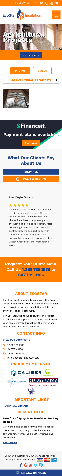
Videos (42, 70)
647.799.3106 (31, 275)
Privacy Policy (13, 459)
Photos (20, 70)
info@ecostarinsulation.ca (23, 357)
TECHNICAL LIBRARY (15, 405)
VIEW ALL (31, 171)
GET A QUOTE (31, 55)
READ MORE (10, 442)
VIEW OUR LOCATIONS (16, 339)
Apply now (31, 143)
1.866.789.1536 (36, 269)
